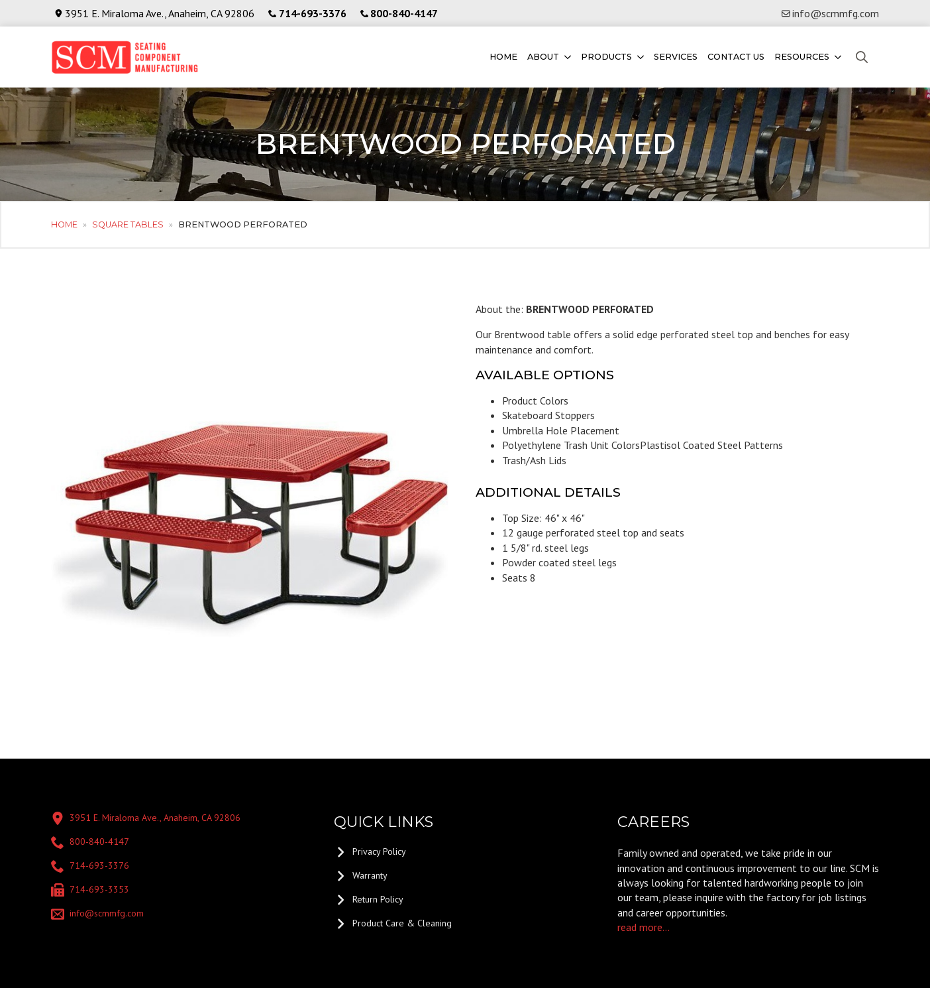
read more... (643, 927)
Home (503, 57)
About (543, 57)
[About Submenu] (566, 57)
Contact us (735, 57)
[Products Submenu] (639, 57)
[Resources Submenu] (837, 57)
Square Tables (128, 224)
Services (676, 57)
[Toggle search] (862, 57)
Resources (801, 57)
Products (606, 57)
